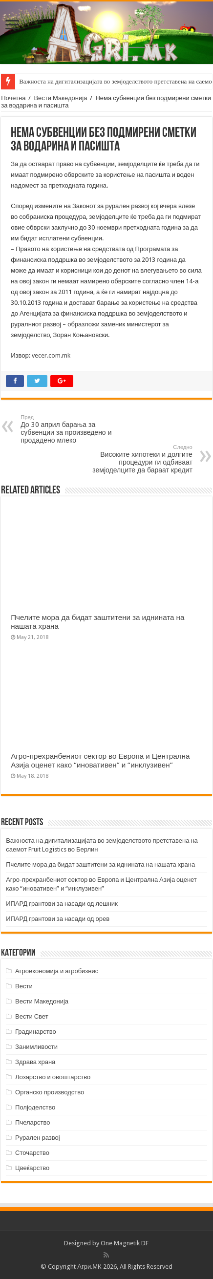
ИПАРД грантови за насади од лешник (62, 903)
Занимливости (36, 1046)
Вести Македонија (60, 98)
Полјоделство (35, 1107)
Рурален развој (37, 1137)
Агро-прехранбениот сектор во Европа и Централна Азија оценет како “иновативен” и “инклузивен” (100, 760)
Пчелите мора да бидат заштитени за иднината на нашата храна (100, 864)
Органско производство (49, 1092)
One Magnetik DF (125, 1243)
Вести (24, 986)
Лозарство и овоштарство (52, 1077)
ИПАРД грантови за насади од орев (57, 918)
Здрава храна (35, 1062)
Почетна (13, 98)
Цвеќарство (32, 1168)
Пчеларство (32, 1122)
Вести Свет (31, 1016)
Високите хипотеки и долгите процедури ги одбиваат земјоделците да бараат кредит (142, 459)
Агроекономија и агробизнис (56, 971)
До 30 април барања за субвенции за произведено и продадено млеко (71, 429)
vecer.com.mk (51, 355)
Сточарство (32, 1152)
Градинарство (35, 1031)
